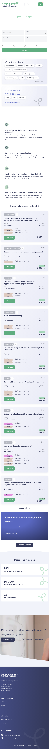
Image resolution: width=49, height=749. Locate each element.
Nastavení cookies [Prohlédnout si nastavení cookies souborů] (32, 745)
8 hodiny (39, 46)
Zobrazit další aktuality (24, 545)
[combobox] (36, 33)
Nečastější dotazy (6, 719)
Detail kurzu (9, 237)
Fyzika (22, 78)
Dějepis (8, 70)
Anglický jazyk (10, 66)
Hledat (24, 50)
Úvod (2, 702)
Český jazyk (29, 66)
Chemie (39, 66)
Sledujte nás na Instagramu (10, 739)
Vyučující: (6, 223)
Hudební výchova (32, 78)
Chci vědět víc (11, 533)
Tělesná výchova (9, 215)
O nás (3, 705)
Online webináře (12, 90)
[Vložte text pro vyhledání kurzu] (15, 33)
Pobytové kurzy (12, 102)
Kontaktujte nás (8, 639)
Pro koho (6, 38)
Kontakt (3, 723)
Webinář (8, 424)
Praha (7, 97)
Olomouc (22, 97)
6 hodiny (28, 46)
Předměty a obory (13, 94)
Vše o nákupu (5, 716)
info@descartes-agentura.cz (33, 640)
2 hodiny (5, 46)
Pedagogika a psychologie (12, 248)
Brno (14, 97)
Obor (27, 31)
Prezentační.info (21, 745)
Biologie (20, 66)
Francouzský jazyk (11, 78)
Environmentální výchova (13, 74)
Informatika (8, 479)
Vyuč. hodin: (42, 223)
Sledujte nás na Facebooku (10, 735)
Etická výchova (28, 74)
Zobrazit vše (39, 81)
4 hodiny (16, 46)
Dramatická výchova (20, 70)
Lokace (28, 38)
